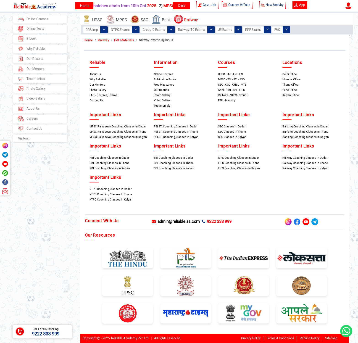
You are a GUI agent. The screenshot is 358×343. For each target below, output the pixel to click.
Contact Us (30, 129)
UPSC (92, 19)
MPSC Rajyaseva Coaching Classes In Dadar (118, 126)
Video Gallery (31, 98)
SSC (139, 19)
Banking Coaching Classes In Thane (305, 131)
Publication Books (165, 79)
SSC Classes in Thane (232, 131)
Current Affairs (237, 5)
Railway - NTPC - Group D (233, 95)
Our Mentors (31, 69)
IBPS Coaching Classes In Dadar (238, 157)
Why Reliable (31, 49)
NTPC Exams (120, 30)
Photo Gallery (32, 88)
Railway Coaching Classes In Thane (305, 163)
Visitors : (24, 138)
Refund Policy (310, 338)
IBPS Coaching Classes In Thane (238, 163)
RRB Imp (92, 30)
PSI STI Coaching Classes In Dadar (175, 126)
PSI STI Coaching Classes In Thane (176, 131)
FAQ (277, 30)
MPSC (116, 19)
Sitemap (331, 338)
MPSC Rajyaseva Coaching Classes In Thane (118, 131)
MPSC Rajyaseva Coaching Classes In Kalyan (118, 137)
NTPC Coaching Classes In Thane (111, 194)
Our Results (30, 59)
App (299, 5)
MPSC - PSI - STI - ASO (231, 79)
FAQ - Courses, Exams (103, 95)
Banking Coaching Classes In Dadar (305, 126)
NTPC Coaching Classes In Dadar (111, 189)
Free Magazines (164, 84)
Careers (28, 118)
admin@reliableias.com (176, 221)
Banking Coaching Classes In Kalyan (305, 137)
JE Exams (225, 30)
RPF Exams (253, 30)
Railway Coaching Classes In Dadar (304, 157)
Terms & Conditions (280, 338)
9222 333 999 (217, 221)
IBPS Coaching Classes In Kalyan (239, 168)
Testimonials (31, 79)
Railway (186, 19)
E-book (27, 39)
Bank (161, 19)
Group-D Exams (154, 30)
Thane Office (290, 84)
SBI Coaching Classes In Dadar (173, 157)
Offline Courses (163, 74)
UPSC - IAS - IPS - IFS (230, 74)
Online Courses (33, 19)
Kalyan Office (290, 95)
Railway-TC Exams (191, 30)
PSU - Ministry (226, 100)
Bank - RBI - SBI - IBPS (231, 90)
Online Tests (31, 29)
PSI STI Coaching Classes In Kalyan (176, 137)
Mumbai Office (291, 79)
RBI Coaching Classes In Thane (109, 163)
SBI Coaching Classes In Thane (174, 163)
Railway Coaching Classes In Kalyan (305, 168)
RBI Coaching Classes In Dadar (109, 157)
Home (88, 40)
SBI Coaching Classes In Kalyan (174, 168)
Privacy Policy (251, 338)
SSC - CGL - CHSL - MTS (232, 84)
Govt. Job (207, 5)
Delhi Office (289, 74)
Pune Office (289, 90)
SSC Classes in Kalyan (232, 137)
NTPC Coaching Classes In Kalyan (111, 199)
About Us (29, 108)
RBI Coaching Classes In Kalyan (110, 168)
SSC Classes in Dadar (231, 126)
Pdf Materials (124, 40)
